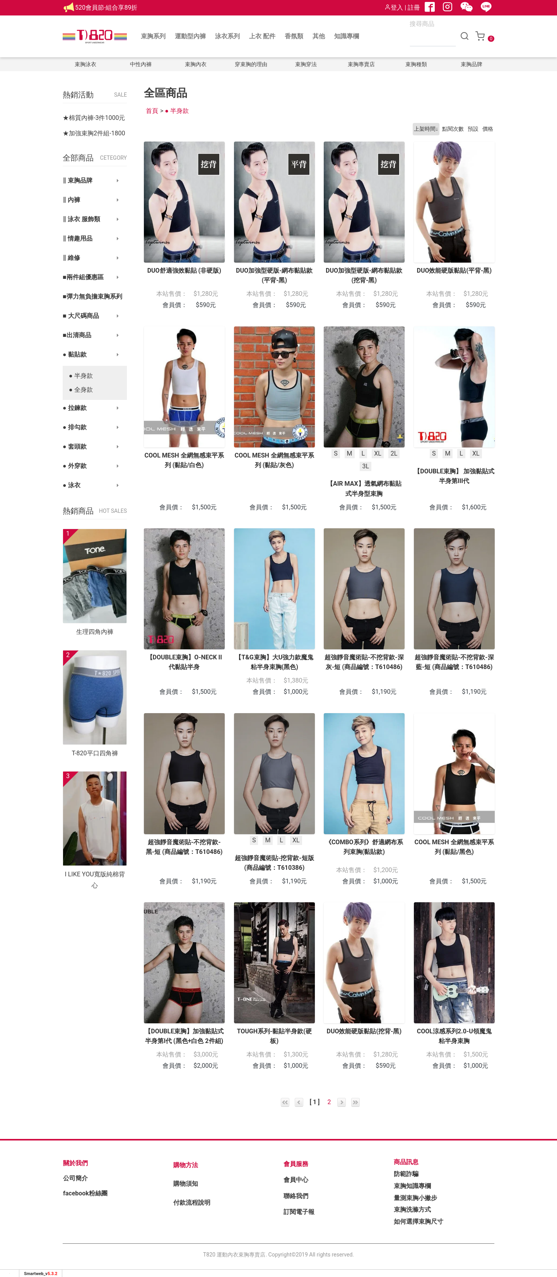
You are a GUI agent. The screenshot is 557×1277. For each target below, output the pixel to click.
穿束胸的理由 (251, 64)
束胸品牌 (471, 64)
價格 (487, 129)
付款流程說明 (191, 1202)
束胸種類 (416, 64)
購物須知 (185, 1183)
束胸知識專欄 (412, 1186)
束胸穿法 (306, 64)
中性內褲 (141, 64)
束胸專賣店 (361, 64)
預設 (473, 129)
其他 (319, 36)
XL (377, 453)
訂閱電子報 (299, 1212)
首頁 (152, 110)
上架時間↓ (426, 129)
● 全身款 (81, 389)
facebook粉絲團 (85, 1193)
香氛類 (294, 36)
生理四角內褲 (94, 631)
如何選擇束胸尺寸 (418, 1221)
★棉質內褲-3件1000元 (94, 117)
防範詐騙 (406, 1174)
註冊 (414, 7)
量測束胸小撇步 (415, 1198)
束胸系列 (153, 36)
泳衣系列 (227, 36)
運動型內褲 (190, 36)
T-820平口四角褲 (95, 753)
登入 (393, 7)
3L (365, 465)
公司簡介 (75, 1178)
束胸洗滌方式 (412, 1209)
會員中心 (296, 1179)
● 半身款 (81, 375)
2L (394, 453)
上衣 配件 (262, 36)
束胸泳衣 (85, 64)
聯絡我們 (296, 1196)
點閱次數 (453, 129)
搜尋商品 (422, 24)
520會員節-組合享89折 (106, 7)
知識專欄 (346, 36)
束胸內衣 (196, 64)
